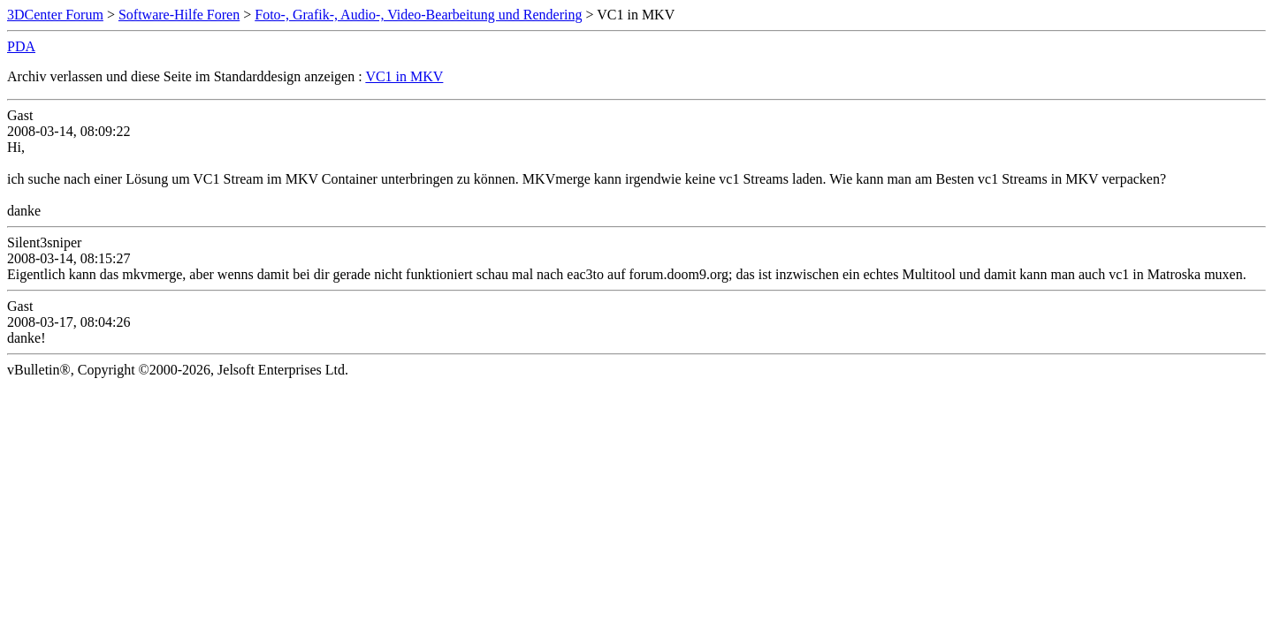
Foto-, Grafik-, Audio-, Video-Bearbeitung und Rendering (418, 14)
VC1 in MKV (404, 76)
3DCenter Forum (55, 14)
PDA (21, 46)
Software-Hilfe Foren (179, 14)
